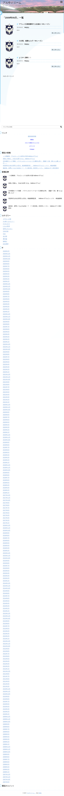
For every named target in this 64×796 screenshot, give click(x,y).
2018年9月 (6, 472)
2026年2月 (6, 251)
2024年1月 (6, 311)
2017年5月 (6, 513)
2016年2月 (6, 550)
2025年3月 (6, 276)
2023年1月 (6, 341)
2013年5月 (6, 628)
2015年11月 (6, 555)
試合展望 (5, 244)
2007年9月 (6, 782)
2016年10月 (6, 530)
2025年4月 (6, 274)
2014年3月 (6, 606)
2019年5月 (6, 452)
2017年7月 (6, 508)
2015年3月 (6, 575)
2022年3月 (6, 367)
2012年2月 (6, 666)
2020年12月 (6, 404)
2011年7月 (6, 676)
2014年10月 (6, 588)
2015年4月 (6, 573)
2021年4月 (6, 394)
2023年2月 (6, 339)
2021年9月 (6, 382)
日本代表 (5, 231)
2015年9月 (6, 560)
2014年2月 (6, 608)
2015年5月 (6, 570)
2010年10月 (6, 694)
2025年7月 (6, 266)
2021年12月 (6, 374)
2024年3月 (6, 306)
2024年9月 (6, 291)
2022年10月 (6, 349)
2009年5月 (6, 734)
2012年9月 (6, 648)
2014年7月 (6, 596)
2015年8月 (6, 563)
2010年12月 (6, 689)
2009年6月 (6, 731)
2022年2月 (6, 369)
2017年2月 (6, 520)
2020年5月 (6, 422)
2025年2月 (6, 279)
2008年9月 (6, 754)
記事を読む (56, 33)
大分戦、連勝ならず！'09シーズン (31, 41)
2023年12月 (6, 314)
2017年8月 (6, 505)
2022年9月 (6, 352)
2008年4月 (6, 767)
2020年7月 (6, 417)
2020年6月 (6, 419)
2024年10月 (6, 289)
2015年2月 (6, 578)
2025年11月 (6, 256)
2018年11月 (6, 467)
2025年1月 (6, 281)
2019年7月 (6, 447)
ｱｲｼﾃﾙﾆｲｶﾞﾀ (6, 224)
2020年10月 (6, 409)
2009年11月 (6, 719)
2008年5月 (6, 764)
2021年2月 (6, 399)
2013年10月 (6, 618)
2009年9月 (6, 724)
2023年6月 (6, 329)
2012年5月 (6, 658)
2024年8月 (6, 294)
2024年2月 (6, 309)
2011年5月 (6, 681)
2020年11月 (6, 407)
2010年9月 (6, 696)
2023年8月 (6, 324)
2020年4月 (6, 424)
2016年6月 (6, 540)
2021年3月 (6, 397)
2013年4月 (6, 631)
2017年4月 (6, 515)
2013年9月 (6, 621)
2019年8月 (6, 445)
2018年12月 (6, 465)
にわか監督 (6, 226)
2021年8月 (6, 384)
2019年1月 (6, 462)
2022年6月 (6, 359)
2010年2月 (6, 711)
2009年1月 (6, 744)
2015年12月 (6, 553)
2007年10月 (6, 779)
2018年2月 (6, 490)
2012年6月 (6, 656)
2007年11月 (6, 777)
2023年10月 (6, 319)
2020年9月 (6, 412)
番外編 (5, 239)
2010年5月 (6, 704)
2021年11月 (6, 377)
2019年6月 (6, 450)
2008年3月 (6, 769)
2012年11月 (6, 643)
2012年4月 (6, 661)
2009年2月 (6, 741)
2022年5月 (6, 362)
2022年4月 (6, 364)
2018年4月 (6, 485)
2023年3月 (6, 336)
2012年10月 (6, 646)
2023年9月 (6, 321)
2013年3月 (6, 633)
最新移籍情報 (32, 136)
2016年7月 (6, 538)
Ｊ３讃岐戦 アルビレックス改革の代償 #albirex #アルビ (20, 156)
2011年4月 (6, 684)
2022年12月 (6, 344)
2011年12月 (6, 671)
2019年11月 (6, 437)
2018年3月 (6, 487)
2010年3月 (6, 709)
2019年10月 (6, 440)
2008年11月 (6, 749)
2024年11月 (6, 286)
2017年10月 (6, 500)
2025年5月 (6, 271)
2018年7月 (6, 477)
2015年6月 (6, 568)
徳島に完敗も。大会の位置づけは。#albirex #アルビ (19, 158)
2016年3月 (6, 548)
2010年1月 (6, 714)
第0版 (40, 793)
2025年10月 (6, 258)
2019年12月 (6, 435)
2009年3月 (6, 739)
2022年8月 (6, 354)
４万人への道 (7, 219)
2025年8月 (6, 263)
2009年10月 (6, 721)
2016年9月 (6, 533)
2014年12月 (6, 583)
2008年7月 (6, 759)
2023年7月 (6, 326)
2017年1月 (6, 523)
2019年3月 (6, 457)
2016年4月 (6, 545)
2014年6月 (6, 598)
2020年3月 (6, 427)
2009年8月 (6, 726)
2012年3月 (6, 663)
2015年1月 (6, 580)
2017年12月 (6, 495)
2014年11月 (6, 586)
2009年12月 (6, 716)
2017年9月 (6, 502)
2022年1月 (6, 372)
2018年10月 (6, 470)
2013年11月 (6, 616)
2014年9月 (6, 591)
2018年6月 (6, 480)
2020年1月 (6, 432)
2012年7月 (6, 653)
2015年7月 (6, 565)
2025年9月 (6, 261)
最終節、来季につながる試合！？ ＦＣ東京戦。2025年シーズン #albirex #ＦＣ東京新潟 (31, 168)
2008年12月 (6, 747)
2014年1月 (6, 611)
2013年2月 (6, 636)
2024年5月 (6, 301)
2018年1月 (6, 492)
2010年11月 (6, 691)
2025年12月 (6, 253)
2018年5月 (6, 482)
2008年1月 (6, 772)
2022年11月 (6, 347)
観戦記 (27, 27)
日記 (4, 234)
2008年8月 (6, 757)
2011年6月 (6, 679)
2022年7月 (6, 357)
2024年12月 (6, 284)
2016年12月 (6, 525)
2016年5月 (6, 543)
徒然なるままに (8, 229)
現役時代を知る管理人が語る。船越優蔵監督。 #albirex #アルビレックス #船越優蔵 (29, 165)
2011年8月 (6, 674)
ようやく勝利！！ (25, 57)
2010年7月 (6, 701)
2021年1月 (6, 402)
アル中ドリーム (13, 2)
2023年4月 (6, 334)
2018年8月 (6, 475)
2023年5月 (6, 331)
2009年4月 (6, 736)
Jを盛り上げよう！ (9, 221)
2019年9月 (6, 442)
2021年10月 (6, 379)
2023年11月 (6, 316)
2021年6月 (6, 389)
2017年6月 (6, 510)
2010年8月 (6, 699)
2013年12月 (6, 613)
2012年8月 (6, 651)
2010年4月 (6, 706)
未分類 (5, 236)
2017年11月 (6, 497)
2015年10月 (6, 558)
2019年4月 (6, 455)
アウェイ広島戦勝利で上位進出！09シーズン (34, 24)
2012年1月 (6, 669)
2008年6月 (6, 762)
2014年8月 (6, 593)
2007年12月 (6, 774)
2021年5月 (6, 392)
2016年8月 (6, 535)
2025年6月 (6, 269)
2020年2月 (6, 430)
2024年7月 (6, 296)
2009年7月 (6, 729)
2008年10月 (6, 752)
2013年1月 (6, 638)
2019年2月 (6, 460)
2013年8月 (6, 623)
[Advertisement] (20, 97)
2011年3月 (6, 686)
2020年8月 (6, 414)
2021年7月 (6, 387)
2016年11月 (6, 528)
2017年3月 (6, 518)
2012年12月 (6, 641)
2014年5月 (6, 601)
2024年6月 (6, 299)
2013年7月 (6, 626)
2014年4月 (6, 603)
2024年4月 (6, 304)
